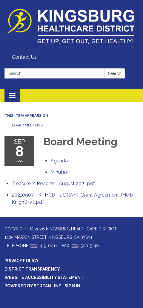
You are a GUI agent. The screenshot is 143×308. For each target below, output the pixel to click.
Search (114, 73)
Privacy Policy (21, 260)
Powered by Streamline (32, 285)
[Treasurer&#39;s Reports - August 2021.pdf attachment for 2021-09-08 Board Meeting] (53, 183)
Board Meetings (27, 125)
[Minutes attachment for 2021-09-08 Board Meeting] (59, 172)
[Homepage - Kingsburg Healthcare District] (71, 26)
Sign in (72, 285)
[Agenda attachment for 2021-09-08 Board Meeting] (59, 161)
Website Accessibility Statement (44, 277)
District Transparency (32, 269)
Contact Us (24, 57)
